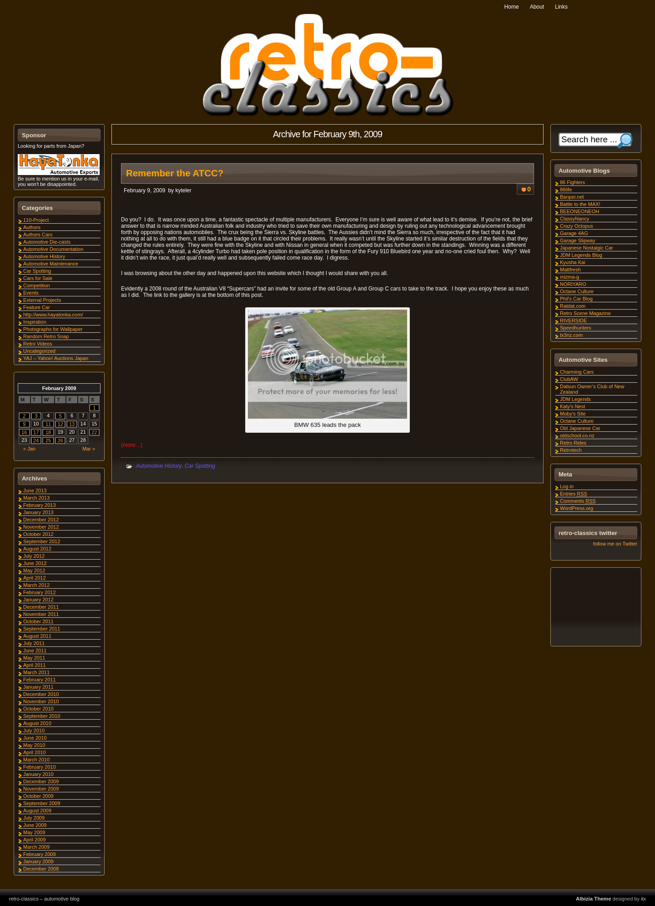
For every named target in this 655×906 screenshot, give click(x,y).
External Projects (42, 300)
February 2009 (39, 854)
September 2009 (41, 803)
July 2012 (34, 556)
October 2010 (38, 708)
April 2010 (34, 752)
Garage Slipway (577, 240)
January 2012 (38, 599)
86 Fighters (572, 182)
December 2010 (41, 694)
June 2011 (34, 650)
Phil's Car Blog (576, 298)
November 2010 (41, 701)
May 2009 (34, 832)
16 (24, 432)
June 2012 (34, 563)
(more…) (131, 445)
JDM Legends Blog (581, 255)
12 (60, 424)
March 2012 (36, 585)
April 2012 (34, 578)
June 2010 (34, 738)
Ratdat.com (572, 306)
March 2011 (36, 672)
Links (561, 7)
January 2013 (38, 512)
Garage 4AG (574, 233)
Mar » (88, 448)
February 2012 (39, 592)
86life (566, 189)
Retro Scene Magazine (585, 313)
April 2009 (34, 839)
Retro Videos (37, 343)
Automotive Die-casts (47, 242)
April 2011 (34, 665)
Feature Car (36, 307)
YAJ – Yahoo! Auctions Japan (55, 358)
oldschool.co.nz (577, 435)
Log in (567, 486)
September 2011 (41, 628)
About (537, 7)
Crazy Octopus (576, 226)
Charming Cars (577, 372)
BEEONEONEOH (579, 211)
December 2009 (41, 781)
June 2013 (34, 490)
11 (48, 424)
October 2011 (38, 621)
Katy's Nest (572, 406)
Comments (578, 501)
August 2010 (37, 723)
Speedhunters (575, 327)
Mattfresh (570, 269)
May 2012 (34, 570)
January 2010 (38, 774)
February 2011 (39, 679)
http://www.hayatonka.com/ (53, 314)
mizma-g (569, 277)
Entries (573, 493)
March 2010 (36, 759)
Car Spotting (200, 466)
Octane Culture (577, 291)
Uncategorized (39, 351)
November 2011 (41, 614)
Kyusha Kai (572, 262)
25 (48, 440)
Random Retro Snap (46, 336)
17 (36, 432)
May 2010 (34, 745)
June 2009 (34, 825)
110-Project (36, 220)
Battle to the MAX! (580, 204)
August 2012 (37, 548)
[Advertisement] (595, 608)
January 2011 (38, 687)
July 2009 (34, 818)
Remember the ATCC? (174, 173)
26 (60, 440)
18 (48, 432)
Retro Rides (573, 442)
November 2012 (41, 527)
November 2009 (41, 788)
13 (72, 424)
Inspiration (34, 322)
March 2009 (36, 847)
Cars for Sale (37, 278)
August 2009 (37, 810)
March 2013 (36, 498)
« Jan (29, 448)
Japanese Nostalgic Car (586, 247)
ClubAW (569, 379)
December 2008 (41, 868)
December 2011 (41, 607)
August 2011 (37, 636)
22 (94, 432)
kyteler (183, 190)
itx (643, 898)
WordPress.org (576, 508)
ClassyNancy (574, 218)
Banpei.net (572, 197)
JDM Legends (575, 399)
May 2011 (34, 658)
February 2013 (39, 505)
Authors (31, 227)
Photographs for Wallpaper (52, 329)
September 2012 (41, 541)
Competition (36, 285)
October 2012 (38, 534)
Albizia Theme (593, 898)
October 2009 (38, 796)
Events (31, 292)
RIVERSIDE (573, 320)
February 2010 (39, 767)
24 (36, 440)
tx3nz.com (571, 335)
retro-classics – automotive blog (44, 898)
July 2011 (34, 643)
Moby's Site (573, 413)
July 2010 (34, 730)
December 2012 (41, 519)
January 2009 (38, 861)
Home (511, 7)
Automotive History (159, 466)
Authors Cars (37, 234)
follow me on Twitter (615, 543)
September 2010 (41, 716)
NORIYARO (573, 284)
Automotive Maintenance (50, 263)
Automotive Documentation (53, 249)
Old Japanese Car (580, 428)
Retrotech (571, 450)
